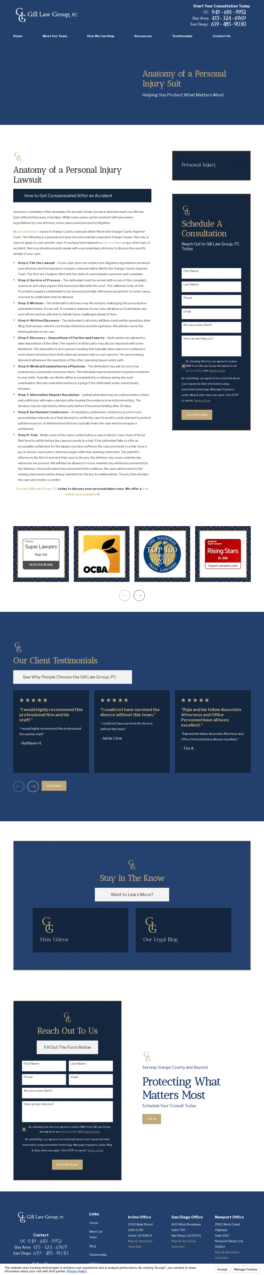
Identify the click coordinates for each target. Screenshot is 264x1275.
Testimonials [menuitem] (182, 36)
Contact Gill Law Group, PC (36, 489)
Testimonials (98, 1255)
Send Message (197, 415)
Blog (92, 1246)
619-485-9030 (228, 24)
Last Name (191, 284)
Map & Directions (140, 1241)
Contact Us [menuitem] (222, 36)
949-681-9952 (228, 12)
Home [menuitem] (17, 36)
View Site (134, 1247)
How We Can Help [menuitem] (100, 36)
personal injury (27, 231)
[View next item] (139, 595)
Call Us (158, 1119)
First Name (191, 271)
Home (93, 1223)
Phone (187, 298)
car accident (112, 243)
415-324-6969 (228, 18)
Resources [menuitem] (143, 36)
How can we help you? (198, 338)
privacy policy (194, 370)
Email (187, 311)
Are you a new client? (197, 325)
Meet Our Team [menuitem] (55, 36)
